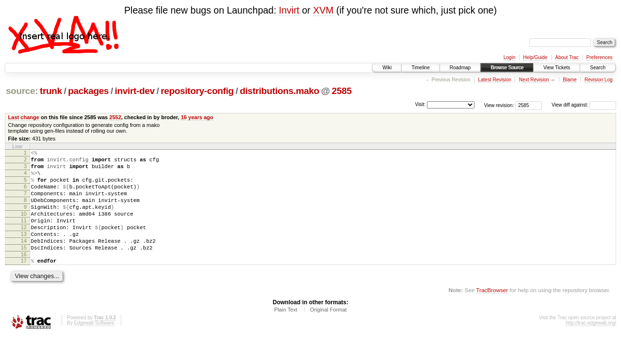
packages (88, 91)
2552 (115, 117)
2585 (342, 91)
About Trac (566, 57)
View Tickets (556, 67)
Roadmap (460, 67)
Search (597, 67)
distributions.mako (279, 91)
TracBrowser (492, 313)
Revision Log (599, 79)
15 (24, 268)
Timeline (420, 67)
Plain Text (285, 333)
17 (24, 282)
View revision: (499, 105)
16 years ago (197, 117)
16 (24, 276)
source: (22, 91)
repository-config (197, 91)
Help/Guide (535, 57)
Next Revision (534, 79)
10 (24, 227)
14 (24, 260)
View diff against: (584, 105)
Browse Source (506, 67)
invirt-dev (135, 91)
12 (24, 243)
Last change (23, 117)
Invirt (289, 10)
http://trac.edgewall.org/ (591, 346)
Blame (569, 79)
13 (24, 251)
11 (24, 235)
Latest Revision (494, 79)
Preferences (600, 57)
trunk (51, 91)
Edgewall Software (94, 346)
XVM (323, 10)
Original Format (328, 333)
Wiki (387, 67)
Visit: (420, 104)
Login (509, 57)
